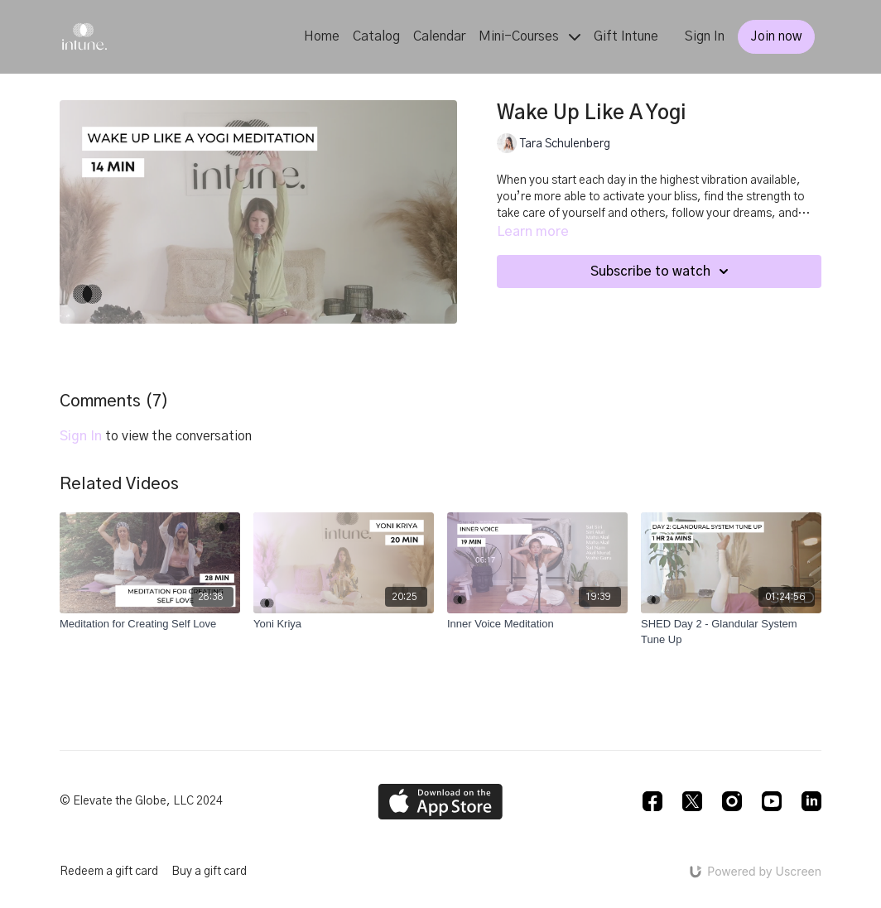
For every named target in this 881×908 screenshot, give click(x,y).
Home (321, 36)
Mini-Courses (529, 36)
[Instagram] (732, 801)
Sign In (705, 36)
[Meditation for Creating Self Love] (150, 624)
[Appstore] (440, 801)
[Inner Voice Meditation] (537, 624)
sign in (81, 436)
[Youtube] (772, 801)
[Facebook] (652, 801)
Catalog (376, 36)
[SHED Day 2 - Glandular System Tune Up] (731, 632)
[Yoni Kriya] (343, 624)
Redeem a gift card (109, 871)
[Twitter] (692, 801)
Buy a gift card (209, 871)
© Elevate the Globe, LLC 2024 (141, 801)
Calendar (439, 36)
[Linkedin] (811, 801)
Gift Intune (626, 36)
